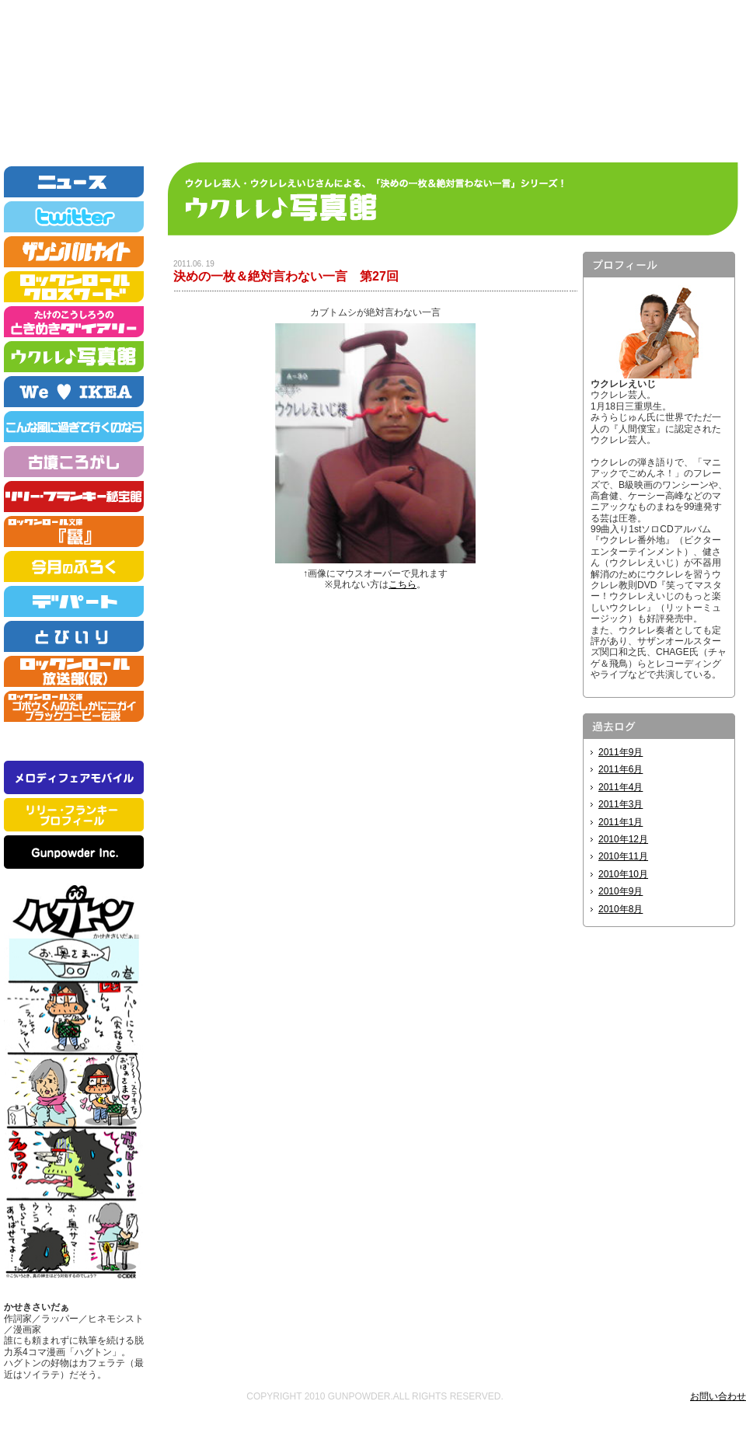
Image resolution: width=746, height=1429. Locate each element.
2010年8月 (620, 909)
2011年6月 (620, 769)
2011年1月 (620, 822)
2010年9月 (620, 891)
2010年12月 (623, 839)
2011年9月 (620, 752)
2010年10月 (623, 874)
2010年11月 (623, 856)
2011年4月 (620, 787)
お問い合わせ (718, 1396)
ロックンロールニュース (373, 77)
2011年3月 (620, 804)
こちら (403, 584)
